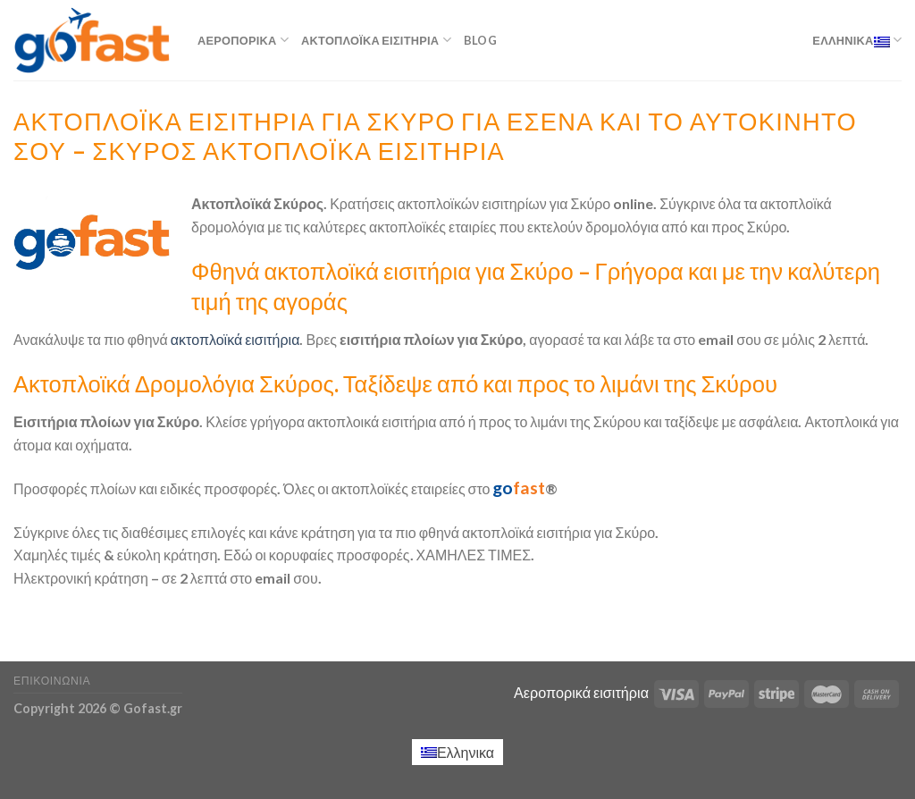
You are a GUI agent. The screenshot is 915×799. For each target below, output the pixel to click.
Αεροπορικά (243, 39)
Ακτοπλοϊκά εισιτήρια (376, 39)
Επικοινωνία (51, 680)
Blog (480, 40)
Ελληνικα (857, 39)
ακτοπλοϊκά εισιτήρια (234, 339)
